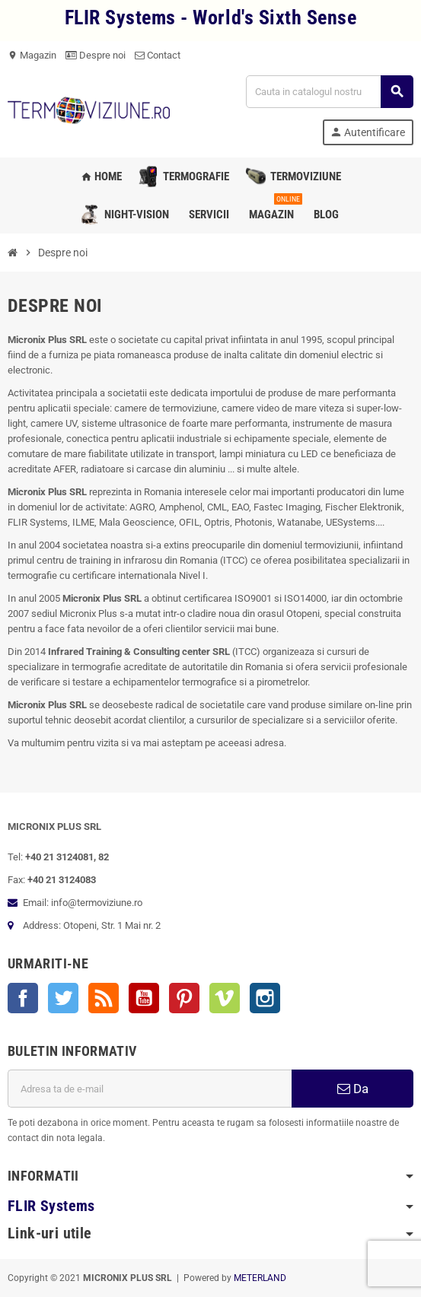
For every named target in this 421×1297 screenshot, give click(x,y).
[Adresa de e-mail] (150, 1089)
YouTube (144, 998)
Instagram (265, 998)
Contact (157, 55)
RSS (103, 998)
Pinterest (184, 998)
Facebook (23, 998)
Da (352, 1088)
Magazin (32, 55)
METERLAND (260, 1278)
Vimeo (224, 998)
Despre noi (95, 55)
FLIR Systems (51, 1206)
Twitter (63, 998)
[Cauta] (329, 91)
